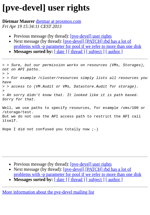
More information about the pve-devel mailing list (48, 210)
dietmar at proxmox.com (58, 21)
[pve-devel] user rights (91, 36)
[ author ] (114, 51)
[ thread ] (76, 51)
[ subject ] (95, 51)
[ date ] (60, 51)
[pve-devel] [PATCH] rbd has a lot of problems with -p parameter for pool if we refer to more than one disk (77, 44)
